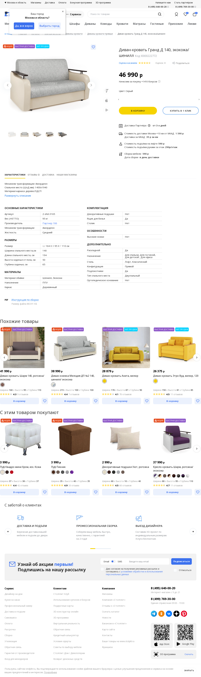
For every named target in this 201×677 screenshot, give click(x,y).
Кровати (122, 24)
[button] (4, 359)
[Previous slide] (8, 85)
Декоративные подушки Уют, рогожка (125, 468)
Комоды (106, 24)
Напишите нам (163, 3)
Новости (106, 619)
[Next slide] (91, 85)
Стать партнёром (183, 3)
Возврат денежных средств (67, 660)
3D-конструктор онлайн (65, 613)
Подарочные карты (63, 607)
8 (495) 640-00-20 (163, 589)
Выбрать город (50, 26)
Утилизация (11, 642)
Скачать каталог (111, 613)
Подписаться (181, 563)
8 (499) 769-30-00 (184, 6)
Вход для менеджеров (16, 660)
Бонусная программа (81, 3)
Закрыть (189, 670)
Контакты (107, 637)
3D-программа (103, 3)
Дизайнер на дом (13, 595)
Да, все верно (24, 26)
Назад (9, 34)
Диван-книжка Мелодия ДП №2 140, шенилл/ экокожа (73, 379)
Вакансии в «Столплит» (114, 625)
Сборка (8, 637)
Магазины (36, 3)
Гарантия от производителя (19, 654)
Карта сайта (108, 631)
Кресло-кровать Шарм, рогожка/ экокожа (173, 470)
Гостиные (157, 24)
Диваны (90, 24)
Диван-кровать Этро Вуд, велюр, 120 (175, 377)
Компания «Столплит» (113, 601)
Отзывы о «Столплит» (113, 607)
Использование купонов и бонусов (71, 601)
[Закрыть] (62, 11)
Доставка (50, 3)
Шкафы (74, 24)
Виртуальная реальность (66, 625)
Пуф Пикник (58, 468)
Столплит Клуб (61, 595)
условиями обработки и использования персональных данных (134, 575)
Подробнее (50, 672)
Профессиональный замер (18, 607)
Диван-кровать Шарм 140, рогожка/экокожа (22, 379)
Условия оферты (62, 642)
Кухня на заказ (12, 601)
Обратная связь (13, 648)
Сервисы (73, 14)
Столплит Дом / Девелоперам (69, 654)
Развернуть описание (18, 197)
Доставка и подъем (15, 613)
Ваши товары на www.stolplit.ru (118, 642)
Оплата (62, 3)
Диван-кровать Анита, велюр (120, 377)
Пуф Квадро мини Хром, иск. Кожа (20, 468)
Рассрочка (10, 631)
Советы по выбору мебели (67, 648)
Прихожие (175, 24)
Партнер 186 (50, 225)
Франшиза (107, 648)
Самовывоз (11, 619)
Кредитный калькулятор (66, 637)
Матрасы (139, 24)
